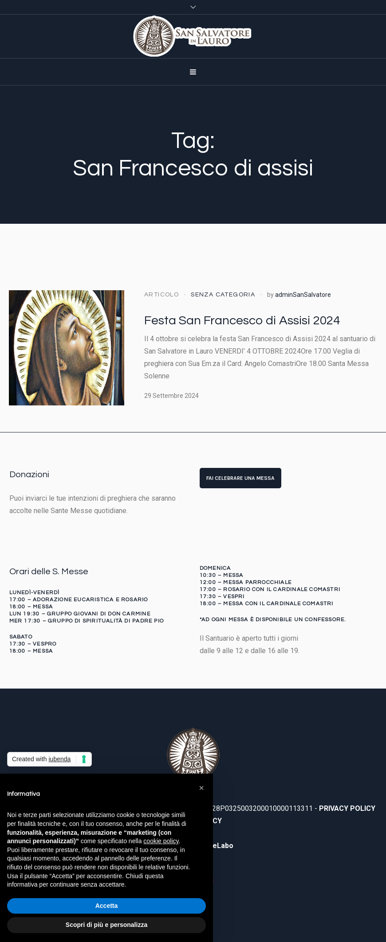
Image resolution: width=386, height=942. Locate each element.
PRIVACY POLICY (347, 808)
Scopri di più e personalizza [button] (106, 924)
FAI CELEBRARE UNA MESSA (240, 478)
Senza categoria (223, 295)
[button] (201, 788)
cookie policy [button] (160, 841)
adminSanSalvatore (303, 294)
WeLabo (219, 845)
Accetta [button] (106, 905)
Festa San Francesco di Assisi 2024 (242, 320)
